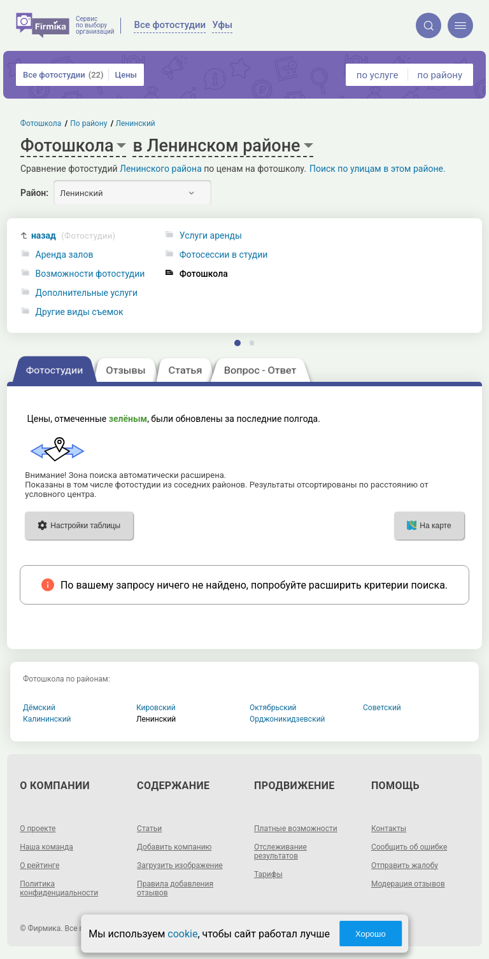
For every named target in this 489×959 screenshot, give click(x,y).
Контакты (388, 828)
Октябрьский (273, 707)
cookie (182, 934)
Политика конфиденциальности (59, 888)
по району (440, 75)
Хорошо (370, 934)
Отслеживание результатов (280, 851)
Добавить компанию (174, 847)
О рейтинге (39, 865)
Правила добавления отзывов (175, 888)
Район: (34, 193)
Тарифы (268, 874)
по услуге (378, 75)
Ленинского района (161, 169)
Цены (126, 75)
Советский (382, 707)
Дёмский (39, 707)
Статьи (149, 828)
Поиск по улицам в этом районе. (377, 169)
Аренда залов (65, 255)
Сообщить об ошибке (409, 847)
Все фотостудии (63, 75)
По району (88, 123)
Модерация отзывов (408, 883)
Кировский (156, 707)
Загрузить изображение (180, 865)
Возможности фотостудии (90, 274)
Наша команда (46, 847)
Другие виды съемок (80, 312)
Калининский (47, 719)
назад (73, 236)
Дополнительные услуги (87, 293)
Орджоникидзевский (287, 719)
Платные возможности (295, 828)
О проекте (37, 828)
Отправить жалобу (404, 865)
